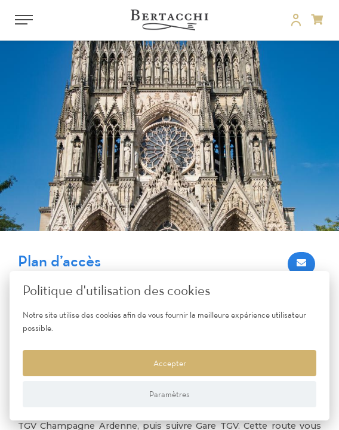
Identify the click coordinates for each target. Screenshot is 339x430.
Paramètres (169, 394)
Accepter (169, 363)
